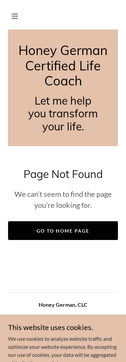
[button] (15, 16)
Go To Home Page (63, 231)
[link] (63, 66)
